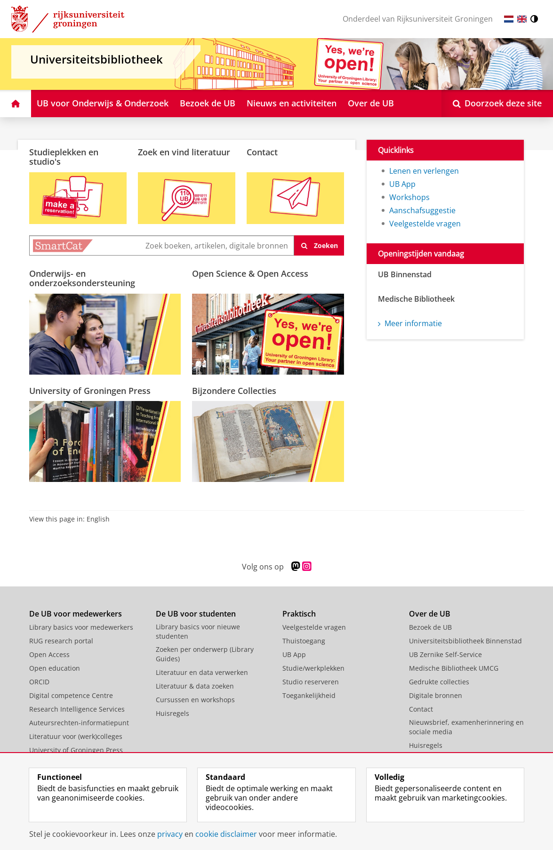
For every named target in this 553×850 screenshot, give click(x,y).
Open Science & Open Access (250, 273)
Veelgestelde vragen (425, 223)
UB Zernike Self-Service (445, 654)
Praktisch (299, 613)
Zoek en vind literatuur (184, 152)
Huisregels (172, 713)
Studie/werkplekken (313, 668)
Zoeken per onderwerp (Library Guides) (205, 654)
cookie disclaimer (226, 834)
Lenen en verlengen (424, 171)
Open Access (49, 654)
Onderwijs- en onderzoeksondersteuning (82, 278)
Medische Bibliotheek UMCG (453, 668)
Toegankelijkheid (309, 695)
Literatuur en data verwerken (202, 672)
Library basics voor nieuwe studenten (198, 631)
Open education (54, 668)
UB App (402, 184)
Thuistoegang (303, 640)
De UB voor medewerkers (75, 613)
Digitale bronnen (435, 695)
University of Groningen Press (90, 390)
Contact (262, 152)
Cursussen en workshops (195, 699)
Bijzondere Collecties (234, 390)
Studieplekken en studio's (63, 156)
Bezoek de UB (430, 627)
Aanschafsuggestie (422, 210)
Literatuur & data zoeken (195, 686)
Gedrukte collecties (439, 681)
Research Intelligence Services (77, 709)
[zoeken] (319, 245)
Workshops (409, 197)
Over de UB (429, 613)
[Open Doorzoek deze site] (497, 103)
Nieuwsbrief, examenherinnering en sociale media (466, 727)
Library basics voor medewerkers (81, 627)
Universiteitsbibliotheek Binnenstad (465, 640)
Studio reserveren (310, 681)
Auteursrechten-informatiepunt (79, 722)
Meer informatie (410, 323)
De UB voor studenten (196, 613)
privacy (170, 834)
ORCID (39, 681)
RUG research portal (61, 640)
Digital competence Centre (71, 695)
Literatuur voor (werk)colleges (75, 736)
